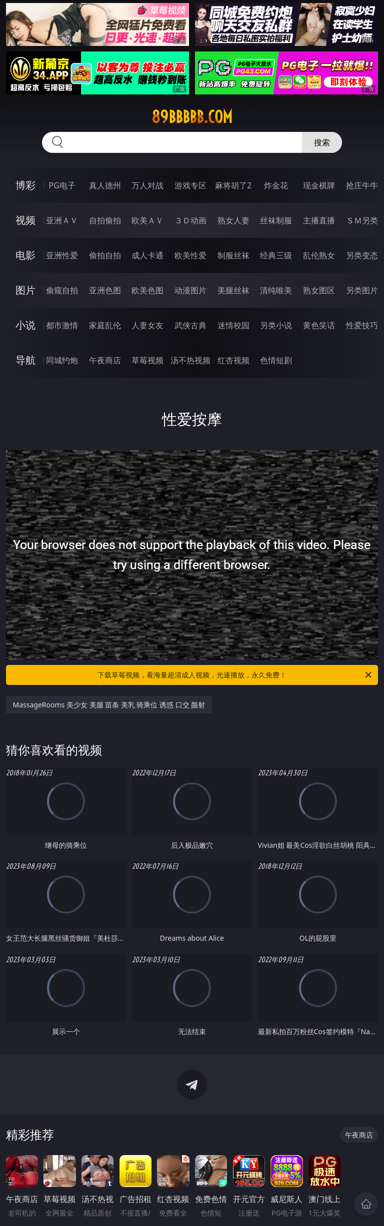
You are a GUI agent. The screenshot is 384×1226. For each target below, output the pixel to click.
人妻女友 (148, 325)
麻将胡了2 (233, 185)
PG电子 (61, 185)
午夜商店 (105, 360)
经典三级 (276, 255)
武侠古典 (190, 325)
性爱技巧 (362, 325)
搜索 (322, 142)
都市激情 (62, 325)
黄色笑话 (319, 325)
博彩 (26, 185)
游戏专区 (190, 185)
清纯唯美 (276, 290)
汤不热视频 (190, 360)
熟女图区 (319, 290)
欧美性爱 (190, 255)
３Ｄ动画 (190, 220)
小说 (26, 325)
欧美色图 (148, 290)
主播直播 (319, 220)
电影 (26, 255)
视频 (26, 220)
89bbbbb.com (192, 117)
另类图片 (362, 290)
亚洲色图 (105, 290)
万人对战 (148, 185)
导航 (26, 360)
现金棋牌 (319, 185)
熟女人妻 (234, 220)
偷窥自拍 (62, 290)
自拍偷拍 (105, 220)
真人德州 (105, 185)
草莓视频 (148, 360)
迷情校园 (234, 325)
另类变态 (362, 255)
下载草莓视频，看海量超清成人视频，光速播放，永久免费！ (235, 675)
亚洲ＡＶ (62, 220)
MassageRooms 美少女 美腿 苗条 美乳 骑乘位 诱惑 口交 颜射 (109, 704)
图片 (26, 290)
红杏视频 (234, 360)
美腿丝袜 (234, 290)
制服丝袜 (234, 255)
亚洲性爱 (62, 255)
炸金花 (276, 185)
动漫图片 (190, 290)
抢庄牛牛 (362, 185)
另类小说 (276, 325)
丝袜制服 (276, 220)
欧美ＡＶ (148, 220)
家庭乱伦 (105, 325)
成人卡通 (148, 255)
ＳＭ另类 (362, 220)
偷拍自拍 (105, 255)
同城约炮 (62, 360)
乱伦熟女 (319, 255)
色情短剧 (276, 360)
